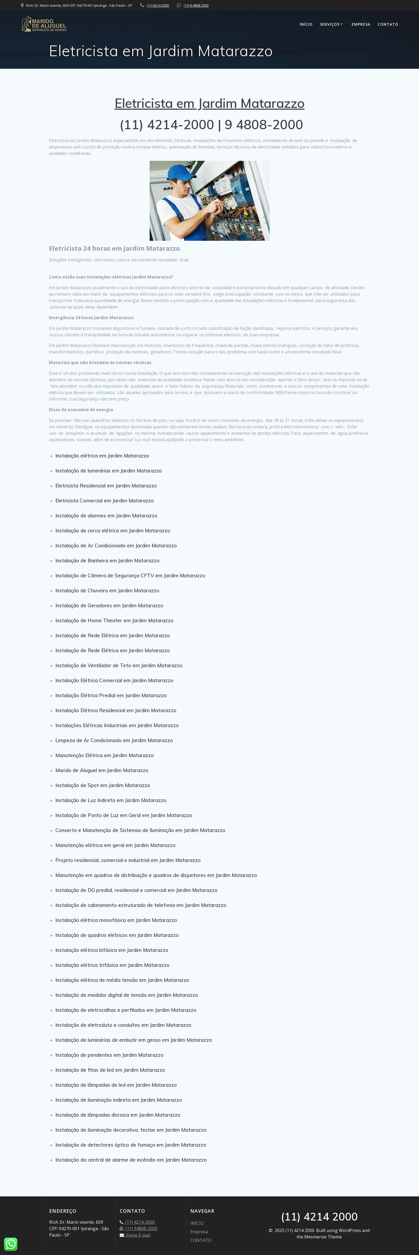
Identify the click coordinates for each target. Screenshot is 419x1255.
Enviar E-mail (137, 1235)
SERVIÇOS (330, 24)
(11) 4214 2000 (158, 5)
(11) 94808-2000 (140, 1228)
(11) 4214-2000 (139, 1222)
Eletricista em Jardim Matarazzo (210, 103)
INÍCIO (306, 24)
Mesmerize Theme (323, 1237)
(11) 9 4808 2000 (196, 5)
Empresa (361, 24)
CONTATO (388, 24)
